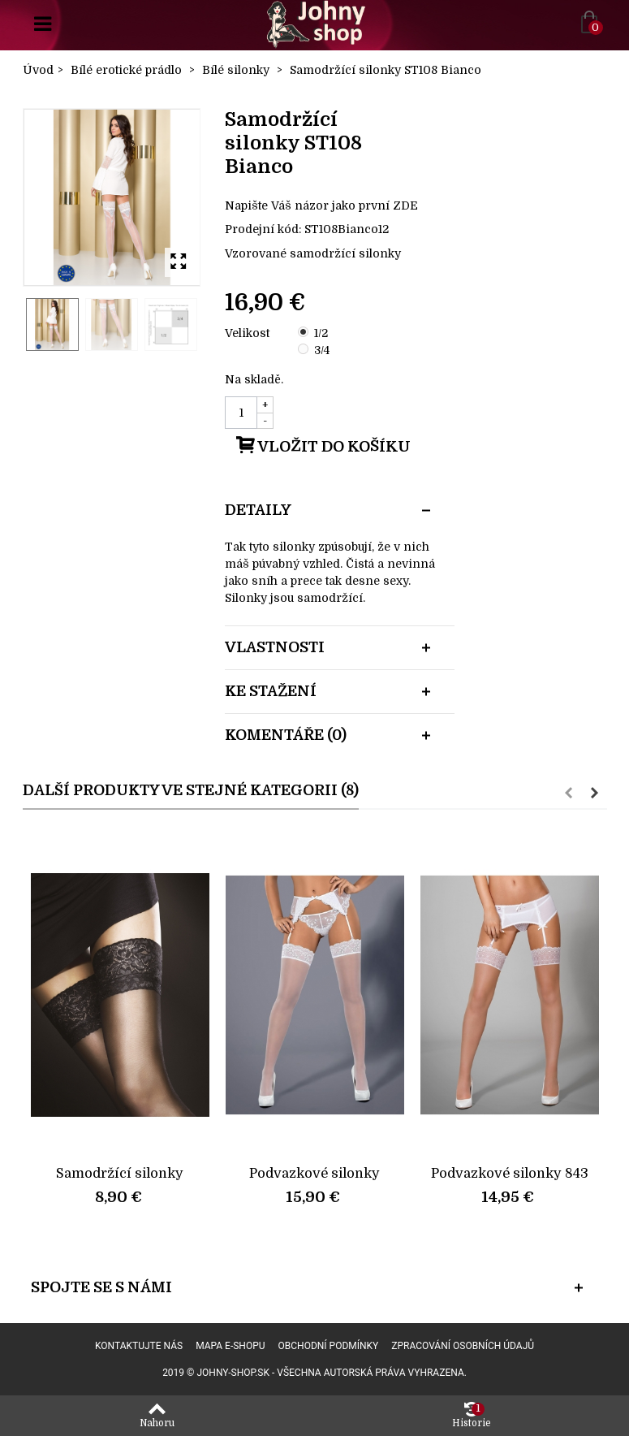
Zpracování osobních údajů (462, 1346)
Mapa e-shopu (230, 1346)
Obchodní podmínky (328, 1346)
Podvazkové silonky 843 (509, 1173)
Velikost (249, 333)
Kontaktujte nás (139, 1346)
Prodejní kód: (263, 229)
